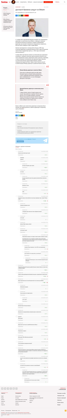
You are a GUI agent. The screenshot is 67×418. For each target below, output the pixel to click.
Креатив (2, 399)
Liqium (8, 414)
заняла (23, 107)
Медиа (2, 397)
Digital (2, 396)
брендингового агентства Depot (23, 412)
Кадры (5, 7)
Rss (19, 410)
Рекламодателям (8, 410)
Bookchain (17, 404)
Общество (3, 404)
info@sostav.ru (63, 388)
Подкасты (31, 400)
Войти (16, 149)
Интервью (17, 397)
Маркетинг (3, 401)
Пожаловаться (20, 154)
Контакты (2, 410)
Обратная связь (14, 410)
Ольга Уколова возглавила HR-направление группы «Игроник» (30, 127)
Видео (31, 402)
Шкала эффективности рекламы (21, 399)
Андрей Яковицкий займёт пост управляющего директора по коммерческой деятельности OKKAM (29, 132)
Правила (20, 149)
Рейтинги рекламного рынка (20, 401)
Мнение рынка (18, 396)
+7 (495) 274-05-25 (62, 389)
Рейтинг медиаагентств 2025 (35, 396)
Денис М (19, 316)
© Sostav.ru (3, 412)
